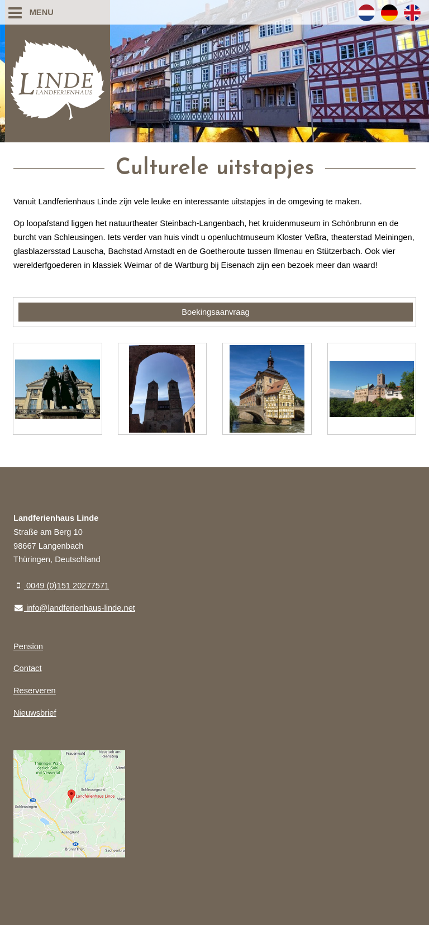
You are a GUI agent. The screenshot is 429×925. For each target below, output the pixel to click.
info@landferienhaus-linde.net (74, 607)
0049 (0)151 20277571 (61, 585)
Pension (28, 646)
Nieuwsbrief (34, 712)
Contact (27, 668)
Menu (31, 12)
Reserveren (34, 690)
